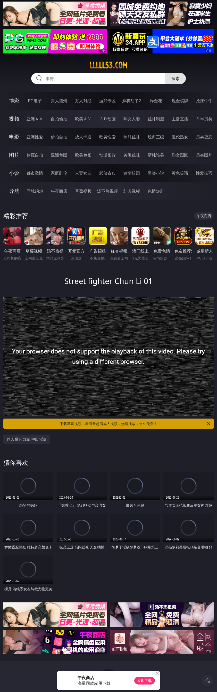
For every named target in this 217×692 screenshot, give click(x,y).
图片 (14, 154)
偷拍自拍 (59, 137)
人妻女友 (83, 173)
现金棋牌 (180, 101)
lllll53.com (108, 65)
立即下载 (144, 680)
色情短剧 (156, 191)
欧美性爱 (107, 137)
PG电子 (34, 101)
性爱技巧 (204, 173)
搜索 (175, 78)
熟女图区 (180, 155)
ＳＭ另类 (204, 119)
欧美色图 (83, 155)
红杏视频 (131, 191)
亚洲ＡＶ (35, 119)
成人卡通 (83, 137)
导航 (14, 190)
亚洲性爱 (35, 137)
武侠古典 (107, 173)
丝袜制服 (156, 119)
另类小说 (156, 173)
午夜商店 (59, 191)
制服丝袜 (131, 137)
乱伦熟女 (180, 137)
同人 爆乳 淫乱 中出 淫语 (27, 439)
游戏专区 (107, 101)
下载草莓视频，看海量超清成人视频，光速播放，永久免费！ (135, 424)
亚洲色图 (59, 155)
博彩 (14, 100)
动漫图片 (107, 155)
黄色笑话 (180, 173)
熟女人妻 (131, 119)
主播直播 (180, 119)
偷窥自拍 (35, 155)
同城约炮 (35, 191)
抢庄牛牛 (204, 101)
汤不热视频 (107, 191)
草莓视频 (83, 191)
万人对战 (83, 101)
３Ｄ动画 (107, 119)
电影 (14, 136)
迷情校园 (131, 173)
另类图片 (204, 155)
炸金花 (156, 101)
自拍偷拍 (59, 119)
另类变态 (204, 137)
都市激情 (35, 173)
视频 (14, 118)
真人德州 (59, 101)
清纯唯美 (156, 155)
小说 (14, 172)
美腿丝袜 (131, 155)
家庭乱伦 (59, 173)
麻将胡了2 (131, 101)
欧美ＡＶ (83, 119)
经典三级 (156, 137)
